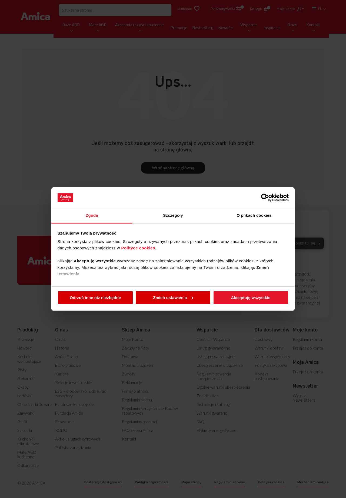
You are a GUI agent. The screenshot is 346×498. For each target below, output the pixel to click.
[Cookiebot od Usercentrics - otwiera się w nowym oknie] (265, 198)
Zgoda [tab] (92, 215)
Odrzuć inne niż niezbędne (95, 297)
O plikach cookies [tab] (254, 215)
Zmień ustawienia (173, 297)
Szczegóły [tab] (173, 215)
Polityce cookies (138, 248)
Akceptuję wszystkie (251, 297)
